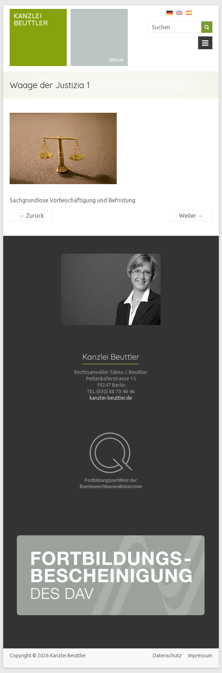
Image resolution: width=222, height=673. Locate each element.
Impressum (200, 655)
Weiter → (191, 215)
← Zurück (31, 215)
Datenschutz (167, 655)
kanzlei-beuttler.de (111, 398)
